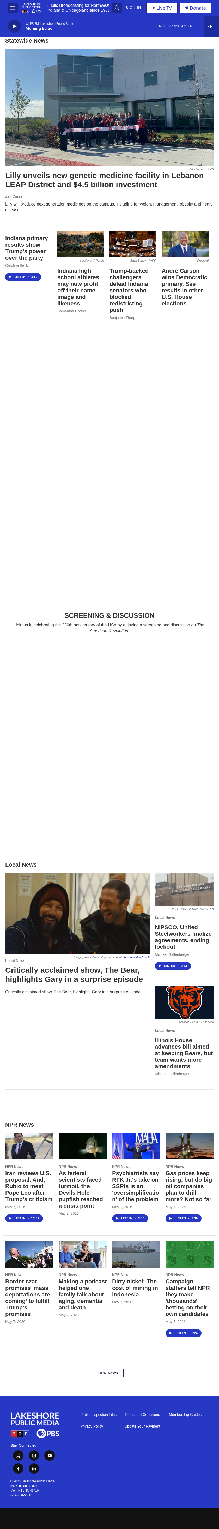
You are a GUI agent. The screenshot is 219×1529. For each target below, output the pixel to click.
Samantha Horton (71, 311)
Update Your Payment (142, 1426)
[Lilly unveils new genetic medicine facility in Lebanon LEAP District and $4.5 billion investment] (109, 107)
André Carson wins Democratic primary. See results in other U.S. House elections (184, 287)
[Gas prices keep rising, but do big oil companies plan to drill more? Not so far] (190, 1146)
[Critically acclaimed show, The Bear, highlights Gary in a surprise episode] (77, 913)
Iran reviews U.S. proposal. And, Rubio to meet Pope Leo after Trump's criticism (28, 1186)
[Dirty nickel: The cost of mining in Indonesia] (136, 1254)
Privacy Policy (91, 1426)
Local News (15, 961)
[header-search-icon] (117, 8)
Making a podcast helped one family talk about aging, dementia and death (83, 1294)
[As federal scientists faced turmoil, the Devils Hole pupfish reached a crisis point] (83, 1146)
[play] (14, 26)
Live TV (162, 8)
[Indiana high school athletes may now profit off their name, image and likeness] (80, 244)
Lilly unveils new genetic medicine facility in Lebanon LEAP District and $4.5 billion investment (104, 180)
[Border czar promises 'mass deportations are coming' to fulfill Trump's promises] (29, 1254)
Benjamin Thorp (122, 318)
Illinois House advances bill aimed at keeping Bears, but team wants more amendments (184, 1053)
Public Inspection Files (98, 1415)
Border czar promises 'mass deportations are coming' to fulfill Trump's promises (27, 1297)
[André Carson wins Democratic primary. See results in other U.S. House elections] (185, 244)
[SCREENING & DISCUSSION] (109, 474)
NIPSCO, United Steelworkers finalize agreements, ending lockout (183, 937)
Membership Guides (185, 1415)
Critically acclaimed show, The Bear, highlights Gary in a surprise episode (74, 974)
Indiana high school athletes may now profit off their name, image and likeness (78, 287)
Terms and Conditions (142, 1415)
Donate (198, 8)
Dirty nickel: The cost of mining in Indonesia (135, 1288)
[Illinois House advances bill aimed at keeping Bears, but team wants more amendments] (184, 1002)
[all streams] (211, 26)
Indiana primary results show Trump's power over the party (26, 248)
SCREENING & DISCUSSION (109, 615)
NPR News (14, 1166)
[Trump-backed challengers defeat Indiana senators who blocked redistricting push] (133, 244)
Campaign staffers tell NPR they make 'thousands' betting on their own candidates (188, 1297)
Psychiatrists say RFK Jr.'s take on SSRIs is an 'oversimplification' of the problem (135, 1186)
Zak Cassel (14, 196)
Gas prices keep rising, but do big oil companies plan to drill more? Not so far (189, 1186)
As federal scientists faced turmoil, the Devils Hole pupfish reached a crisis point (81, 1189)
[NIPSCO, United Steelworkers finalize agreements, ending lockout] (184, 889)
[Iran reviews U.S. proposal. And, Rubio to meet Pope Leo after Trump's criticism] (29, 1146)
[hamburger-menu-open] (13, 8)
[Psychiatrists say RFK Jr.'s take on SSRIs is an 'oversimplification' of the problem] (136, 1146)
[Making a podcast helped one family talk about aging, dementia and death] (83, 1254)
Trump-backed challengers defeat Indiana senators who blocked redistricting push (129, 290)
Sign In (133, 7)
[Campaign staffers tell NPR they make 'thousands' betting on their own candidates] (190, 1254)
